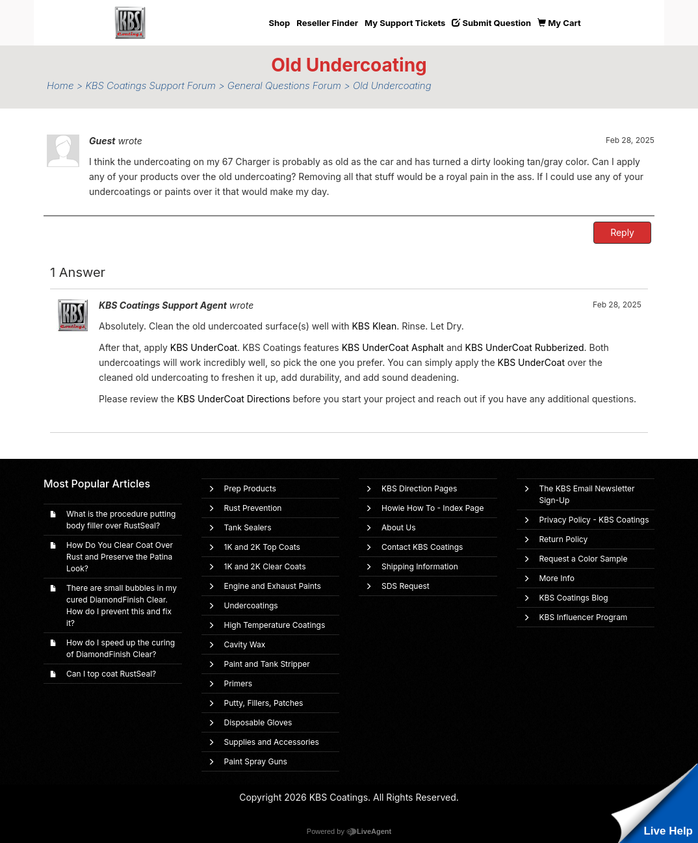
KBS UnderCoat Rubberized (524, 347)
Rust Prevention (253, 508)
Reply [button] (622, 232)
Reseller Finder (327, 23)
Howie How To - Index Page (432, 508)
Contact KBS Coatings (422, 547)
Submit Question (491, 23)
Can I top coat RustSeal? (111, 674)
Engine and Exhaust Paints (272, 586)
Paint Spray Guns (255, 761)
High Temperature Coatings (275, 625)
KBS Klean (374, 325)
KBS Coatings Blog (573, 598)
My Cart (559, 23)
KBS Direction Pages (419, 488)
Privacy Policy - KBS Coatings (594, 520)
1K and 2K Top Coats (262, 547)
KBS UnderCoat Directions (233, 398)
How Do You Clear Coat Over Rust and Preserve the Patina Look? (119, 556)
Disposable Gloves (258, 722)
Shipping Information (419, 566)
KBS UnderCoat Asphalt (393, 347)
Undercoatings (251, 605)
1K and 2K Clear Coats (265, 566)
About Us (398, 527)
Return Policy (563, 539)
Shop (280, 23)
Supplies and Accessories (271, 742)
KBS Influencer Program (583, 617)
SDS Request (405, 586)
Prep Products (250, 488)
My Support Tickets (405, 23)
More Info (557, 578)
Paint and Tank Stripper (267, 664)
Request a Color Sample (583, 559)
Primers (238, 683)
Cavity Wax (245, 644)
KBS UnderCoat (203, 347)
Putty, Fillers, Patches (264, 703)
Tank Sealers (248, 527)
